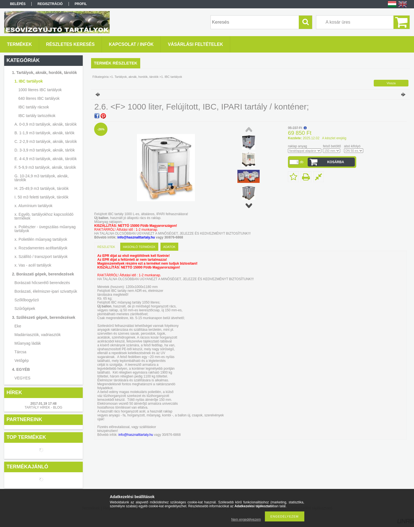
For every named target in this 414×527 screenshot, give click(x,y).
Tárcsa (20, 352)
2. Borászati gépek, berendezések (43, 274)
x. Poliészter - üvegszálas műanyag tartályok (45, 229)
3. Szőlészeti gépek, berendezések (43, 317)
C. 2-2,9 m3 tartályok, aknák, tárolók (45, 141)
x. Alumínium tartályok (33, 205)
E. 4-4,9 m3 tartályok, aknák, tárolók (45, 158)
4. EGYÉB (21, 369)
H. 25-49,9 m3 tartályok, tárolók (41, 188)
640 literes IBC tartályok (39, 98)
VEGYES (22, 378)
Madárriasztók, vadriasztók (37, 334)
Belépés (18, 4)
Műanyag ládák (27, 343)
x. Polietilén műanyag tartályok (40, 239)
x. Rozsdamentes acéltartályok (40, 248)
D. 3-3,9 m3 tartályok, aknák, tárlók (44, 150)
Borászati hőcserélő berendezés (42, 282)
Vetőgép (21, 360)
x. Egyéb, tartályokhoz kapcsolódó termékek (43, 216)
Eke (17, 326)
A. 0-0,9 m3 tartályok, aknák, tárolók (45, 124)
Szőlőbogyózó (26, 300)
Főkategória (100, 76)
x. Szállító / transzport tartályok (40, 256)
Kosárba (335, 162)
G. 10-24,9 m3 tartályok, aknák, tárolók (41, 178)
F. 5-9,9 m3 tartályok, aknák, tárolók (45, 167)
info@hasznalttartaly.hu (136, 237)
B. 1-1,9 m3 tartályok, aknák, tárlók (44, 133)
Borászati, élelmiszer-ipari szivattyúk (45, 291)
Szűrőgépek (24, 308)
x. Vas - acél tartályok (32, 265)
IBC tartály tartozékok (37, 115)
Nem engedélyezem (246, 519)
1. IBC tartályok (28, 81)
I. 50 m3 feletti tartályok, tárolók (41, 197)
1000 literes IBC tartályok (40, 90)
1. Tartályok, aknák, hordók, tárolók (44, 72)
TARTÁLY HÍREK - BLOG (43, 407)
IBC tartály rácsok (33, 107)
